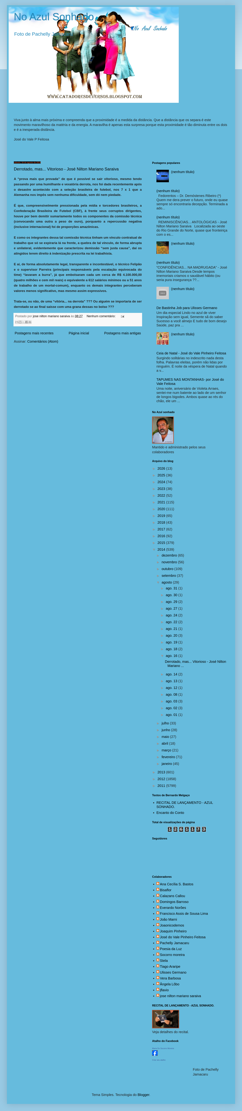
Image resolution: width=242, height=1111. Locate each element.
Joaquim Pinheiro (173, 931)
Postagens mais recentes (34, 333)
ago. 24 (172, 615)
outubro (168, 569)
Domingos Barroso (174, 902)
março (167, 750)
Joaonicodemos (172, 925)
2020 (161, 509)
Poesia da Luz (171, 949)
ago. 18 (172, 649)
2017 (161, 529)
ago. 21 (172, 629)
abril (165, 743)
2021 (161, 502)
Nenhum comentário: (101, 316)
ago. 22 (172, 622)
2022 (161, 495)
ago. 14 (172, 674)
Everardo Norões (173, 908)
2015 (161, 543)
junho (166, 730)
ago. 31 (172, 588)
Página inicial (79, 333)
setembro (169, 575)
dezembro (170, 555)
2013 (161, 772)
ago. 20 (172, 635)
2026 (161, 468)
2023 (161, 489)
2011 (161, 786)
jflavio (164, 990)
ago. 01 (172, 715)
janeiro (167, 764)
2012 (161, 779)
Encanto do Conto (170, 813)
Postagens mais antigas (122, 333)
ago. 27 (172, 608)
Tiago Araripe (170, 966)
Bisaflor (165, 890)
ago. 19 (172, 642)
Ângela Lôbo (169, 984)
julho (166, 723)
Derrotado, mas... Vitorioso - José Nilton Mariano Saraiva (66, 169)
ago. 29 (172, 602)
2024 (161, 482)
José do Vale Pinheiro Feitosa (183, 937)
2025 (161, 475)
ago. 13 (172, 681)
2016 (161, 536)
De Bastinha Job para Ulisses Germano (186, 308)
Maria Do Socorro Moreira (163, 1048)
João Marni (168, 919)
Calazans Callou (172, 896)
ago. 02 (172, 708)
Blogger (143, 1095)
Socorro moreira (172, 955)
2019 (161, 516)
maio (166, 737)
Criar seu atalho (159, 1060)
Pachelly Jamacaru (174, 943)
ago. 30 (172, 595)
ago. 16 (172, 656)
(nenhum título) (182, 172)
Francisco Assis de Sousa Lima (184, 913)
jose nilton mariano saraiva (180, 996)
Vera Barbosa (170, 978)
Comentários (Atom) (42, 341)
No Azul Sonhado (54, 16)
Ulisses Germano (173, 972)
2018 (161, 522)
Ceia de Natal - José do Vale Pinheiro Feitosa (191, 353)
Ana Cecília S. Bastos (176, 884)
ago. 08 (172, 694)
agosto (167, 582)
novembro (170, 562)
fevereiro (169, 757)
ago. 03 (172, 701)
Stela (164, 961)
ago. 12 (172, 688)
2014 (161, 549)
